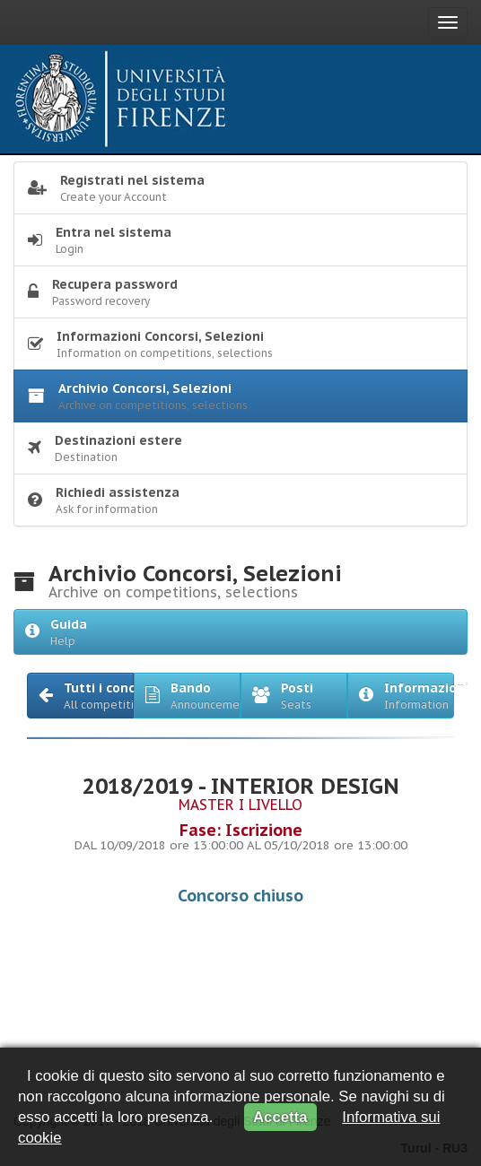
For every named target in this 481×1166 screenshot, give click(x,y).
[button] (80, 695)
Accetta (280, 1117)
